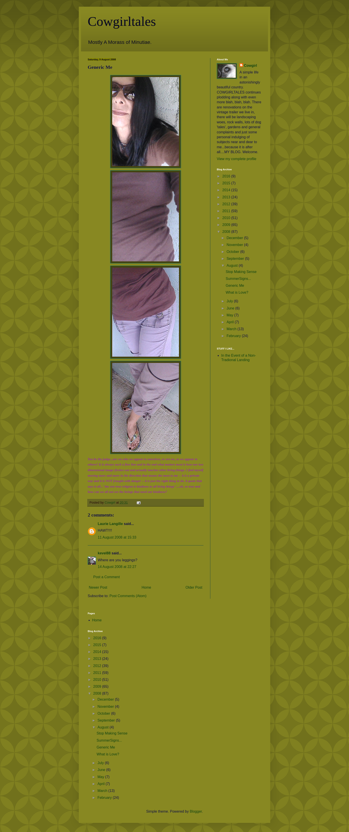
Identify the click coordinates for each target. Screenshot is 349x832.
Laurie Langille (110, 524)
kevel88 (104, 553)
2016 (226, 176)
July (230, 301)
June (231, 308)
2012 (226, 204)
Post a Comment (106, 577)
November (235, 245)
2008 (226, 232)
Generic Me (235, 285)
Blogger (196, 811)
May (230, 315)
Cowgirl (250, 65)
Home (146, 587)
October (233, 252)
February (234, 336)
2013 (226, 197)
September (236, 258)
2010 (226, 218)
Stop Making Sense (241, 272)
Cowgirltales (122, 21)
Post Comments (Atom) (128, 596)
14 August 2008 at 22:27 (117, 567)
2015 (226, 183)
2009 (226, 225)
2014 (226, 190)
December (235, 238)
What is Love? (237, 292)
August (233, 265)
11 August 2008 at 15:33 (117, 537)
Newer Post (98, 587)
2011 (226, 211)
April (231, 322)
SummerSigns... (238, 279)
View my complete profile (236, 159)
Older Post (193, 587)
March (232, 329)
